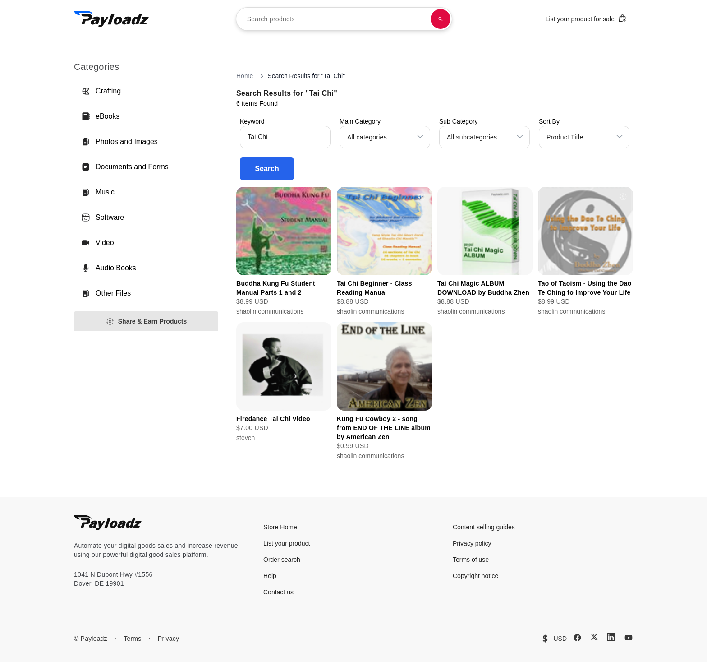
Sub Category (458, 121)
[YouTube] (628, 637)
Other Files (106, 293)
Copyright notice (475, 575)
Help (269, 575)
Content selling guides (484, 527)
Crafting (101, 91)
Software (102, 217)
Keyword (252, 121)
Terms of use (471, 559)
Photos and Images (119, 141)
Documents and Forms (125, 166)
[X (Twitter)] (594, 637)
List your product (286, 543)
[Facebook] (577, 637)
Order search (281, 559)
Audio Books (108, 268)
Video (97, 242)
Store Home (280, 527)
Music (98, 192)
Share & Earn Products (146, 321)
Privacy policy (472, 543)
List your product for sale (586, 18)
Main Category (360, 121)
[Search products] (440, 19)
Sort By (549, 121)
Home (244, 75)
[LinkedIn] (611, 637)
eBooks (100, 116)
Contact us (278, 592)
